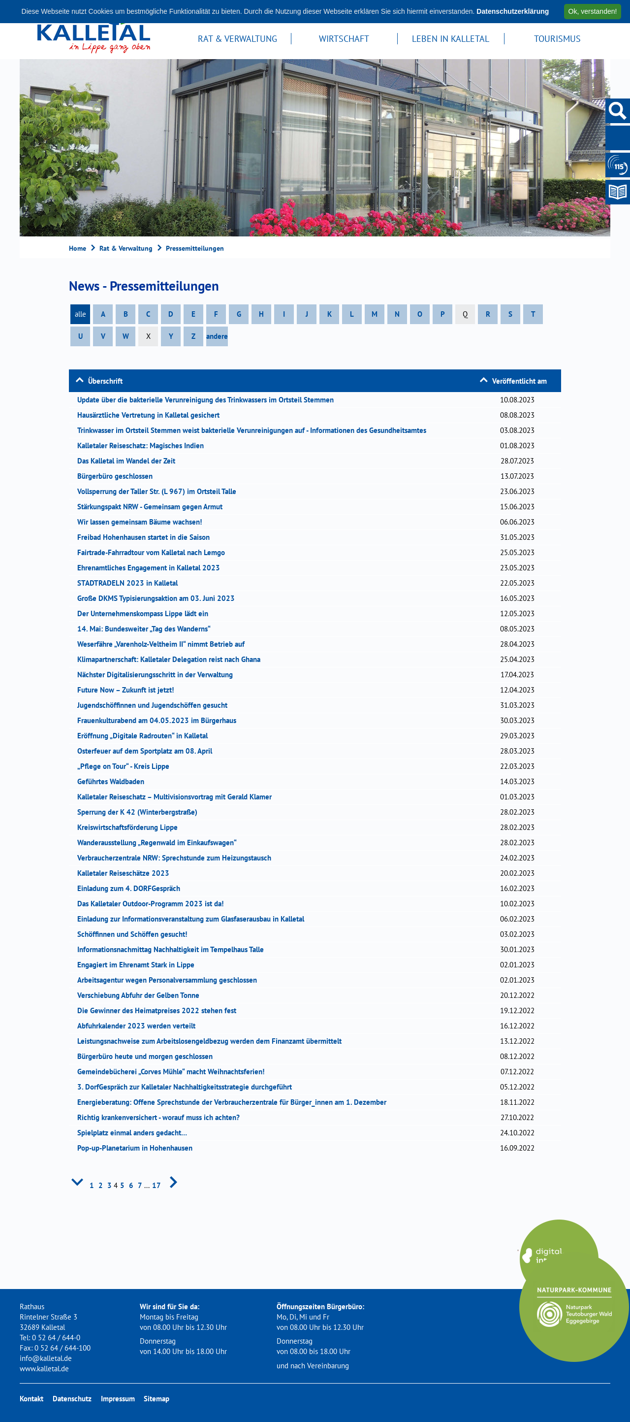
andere (217, 336)
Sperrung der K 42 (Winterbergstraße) (140, 812)
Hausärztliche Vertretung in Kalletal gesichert (152, 415)
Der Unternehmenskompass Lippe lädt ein (146, 613)
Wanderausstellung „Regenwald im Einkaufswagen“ (160, 842)
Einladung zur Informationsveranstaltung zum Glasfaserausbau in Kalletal (194, 919)
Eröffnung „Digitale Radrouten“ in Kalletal (146, 735)
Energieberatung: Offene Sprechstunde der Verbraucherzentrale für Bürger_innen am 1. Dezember (235, 1102)
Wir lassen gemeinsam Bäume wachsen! (143, 522)
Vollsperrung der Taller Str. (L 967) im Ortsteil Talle (160, 491)
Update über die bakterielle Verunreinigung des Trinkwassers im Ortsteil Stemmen (209, 399)
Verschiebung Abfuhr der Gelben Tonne (141, 995)
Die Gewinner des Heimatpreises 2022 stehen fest (160, 1010)
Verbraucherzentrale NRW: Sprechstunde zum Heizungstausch (177, 857)
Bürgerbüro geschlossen (118, 476)
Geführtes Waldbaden (114, 781)
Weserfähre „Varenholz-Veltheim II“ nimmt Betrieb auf (164, 644)
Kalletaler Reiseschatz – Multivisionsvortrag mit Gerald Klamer (178, 796)
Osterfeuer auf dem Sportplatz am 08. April (148, 751)
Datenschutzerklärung (512, 11)
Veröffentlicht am (519, 381)
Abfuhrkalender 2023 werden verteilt (139, 1025)
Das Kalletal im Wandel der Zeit (129, 460)
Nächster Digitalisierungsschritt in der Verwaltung (158, 674)
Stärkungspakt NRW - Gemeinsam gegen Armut (153, 506)
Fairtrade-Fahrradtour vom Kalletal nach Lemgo (154, 552)
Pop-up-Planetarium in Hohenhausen (138, 1148)
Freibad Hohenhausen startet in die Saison (147, 537)
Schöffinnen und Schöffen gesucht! (135, 934)
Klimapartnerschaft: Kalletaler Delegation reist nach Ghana (172, 659)
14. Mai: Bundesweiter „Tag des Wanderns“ (147, 628)
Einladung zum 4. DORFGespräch (132, 888)
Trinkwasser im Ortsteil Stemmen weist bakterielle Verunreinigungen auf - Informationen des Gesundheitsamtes (255, 430)
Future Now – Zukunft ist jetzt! (129, 689)
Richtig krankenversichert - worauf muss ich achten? (162, 1117)
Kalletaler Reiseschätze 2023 (126, 873)
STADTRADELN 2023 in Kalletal (131, 583)
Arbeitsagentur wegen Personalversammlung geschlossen (170, 980)
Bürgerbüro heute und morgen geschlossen (148, 1056)
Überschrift (105, 381)
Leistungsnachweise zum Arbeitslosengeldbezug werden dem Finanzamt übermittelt (213, 1041)
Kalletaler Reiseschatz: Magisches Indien (144, 445)
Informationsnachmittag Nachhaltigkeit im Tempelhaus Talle (174, 949)
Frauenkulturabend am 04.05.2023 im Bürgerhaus (160, 720)
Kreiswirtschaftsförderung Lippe (131, 827)
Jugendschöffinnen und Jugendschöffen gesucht (155, 705)
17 (156, 1185)
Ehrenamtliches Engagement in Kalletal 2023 (152, 567)
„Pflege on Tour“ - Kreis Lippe (126, 766)
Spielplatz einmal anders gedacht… (135, 1132)
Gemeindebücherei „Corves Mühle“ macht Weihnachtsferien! (174, 1071)
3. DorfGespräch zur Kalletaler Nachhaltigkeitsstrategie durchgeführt (188, 1086)
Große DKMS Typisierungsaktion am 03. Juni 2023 (159, 598)
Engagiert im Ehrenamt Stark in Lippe (139, 964)
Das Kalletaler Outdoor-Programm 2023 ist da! (153, 903)
